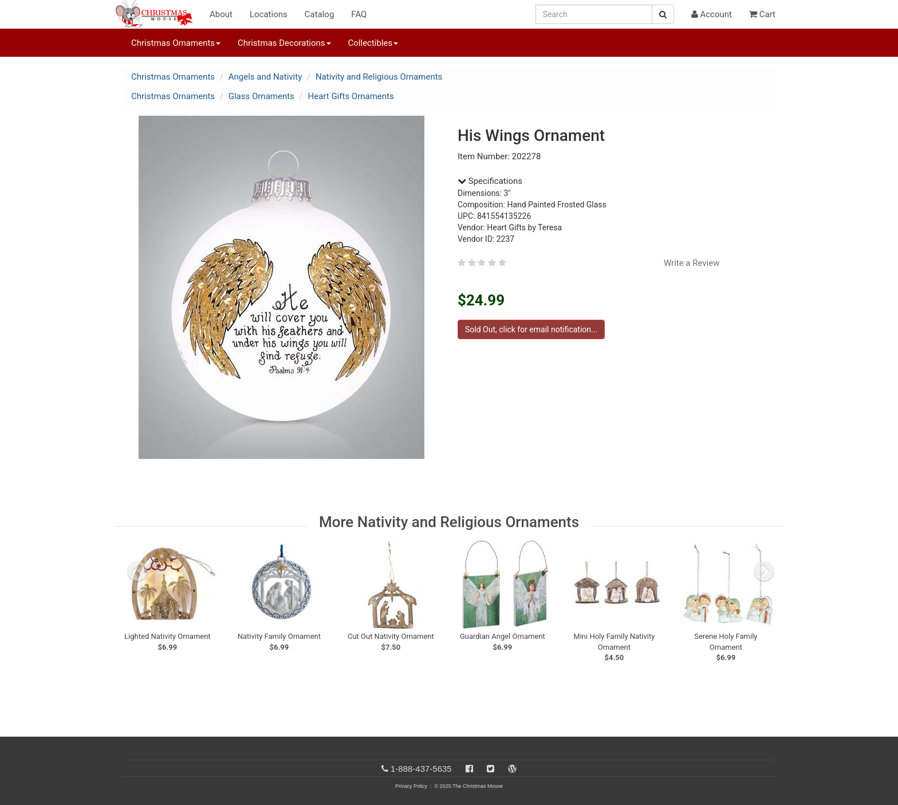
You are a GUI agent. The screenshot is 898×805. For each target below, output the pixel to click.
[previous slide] (137, 571)
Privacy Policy (411, 786)
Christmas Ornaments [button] (175, 43)
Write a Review (692, 263)
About (221, 14)
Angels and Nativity (265, 77)
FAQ (359, 14)
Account (711, 14)
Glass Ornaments (261, 96)
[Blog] (512, 768)
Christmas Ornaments (173, 77)
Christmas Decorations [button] (284, 43)
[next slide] (764, 571)
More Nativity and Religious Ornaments (449, 522)
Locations (268, 14)
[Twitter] (490, 768)
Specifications (490, 181)
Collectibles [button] (373, 43)
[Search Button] (663, 14)
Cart (762, 14)
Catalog (319, 14)
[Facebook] (469, 768)
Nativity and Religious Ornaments (379, 77)
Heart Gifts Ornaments (351, 96)
